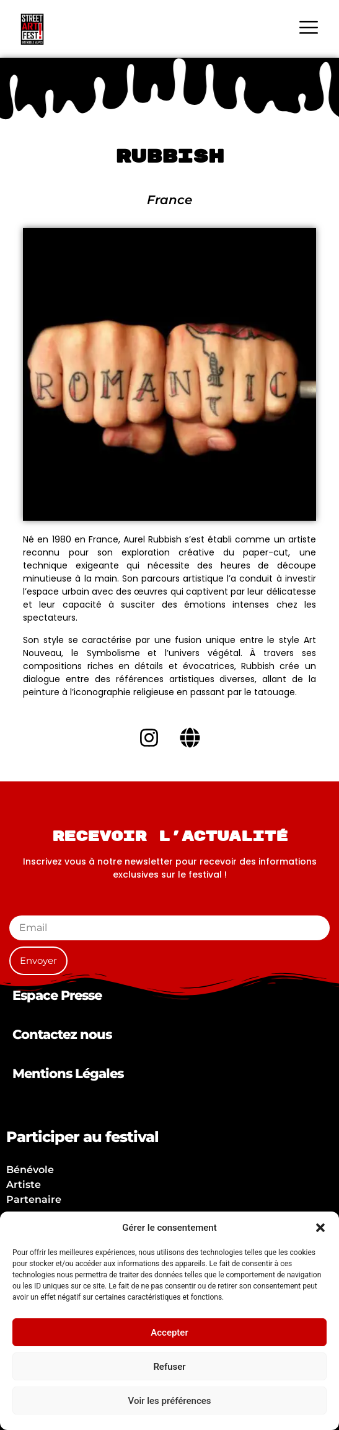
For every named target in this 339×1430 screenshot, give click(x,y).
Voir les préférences (169, 1400)
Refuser (169, 1366)
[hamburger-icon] (308, 29)
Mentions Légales (67, 1073)
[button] (320, 1227)
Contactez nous (62, 1034)
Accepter (169, 1332)
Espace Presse (57, 995)
